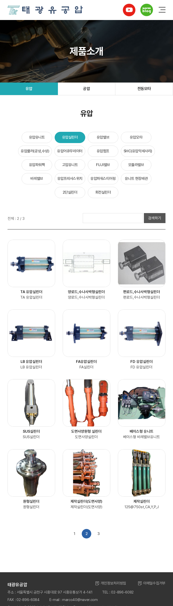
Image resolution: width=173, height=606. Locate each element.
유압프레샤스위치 (69, 178)
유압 (29, 88)
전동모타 (144, 88)
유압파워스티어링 (103, 178)
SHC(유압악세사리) (138, 151)
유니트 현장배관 (136, 178)
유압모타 (136, 137)
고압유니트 (70, 165)
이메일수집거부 (154, 583)
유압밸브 (103, 137)
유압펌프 (103, 151)
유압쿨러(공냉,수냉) (35, 151)
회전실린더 (103, 192)
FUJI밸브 (103, 165)
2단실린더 (70, 192)
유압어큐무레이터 (69, 151)
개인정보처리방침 (113, 583)
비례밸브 (36, 178)
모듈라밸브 (136, 165)
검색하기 (154, 218)
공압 (86, 88)
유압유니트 (37, 137)
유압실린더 (70, 137)
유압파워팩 (37, 165)
